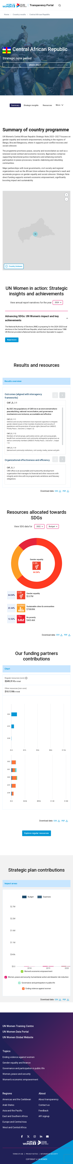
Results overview (13, 381)
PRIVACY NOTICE (32, 1154)
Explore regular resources (36, 833)
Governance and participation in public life (38, 983)
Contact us (44, 1105)
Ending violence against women (38, 988)
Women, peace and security (17, 1074)
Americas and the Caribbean (17, 1099)
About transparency (48, 1099)
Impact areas (11, 883)
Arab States (8, 1105)
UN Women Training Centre (18, 1026)
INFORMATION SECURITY (49, 1154)
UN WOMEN (42, 1159)
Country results (19, 14)
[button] (35, 234)
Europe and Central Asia (14, 1122)
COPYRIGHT (31, 1159)
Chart (7, 669)
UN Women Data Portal (16, 1032)
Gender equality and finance (17, 1063)
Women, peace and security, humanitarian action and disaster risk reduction (38, 977)
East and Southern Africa (15, 1116)
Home (6, 14)
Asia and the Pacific (12, 1111)
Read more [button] (11, 340)
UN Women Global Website (18, 1037)
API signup (44, 1116)
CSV (56, 491)
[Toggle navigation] (68, 5)
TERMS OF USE (18, 1154)
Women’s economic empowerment (38, 971)
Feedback (43, 1111)
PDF (64, 491)
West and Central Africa (14, 1127)
